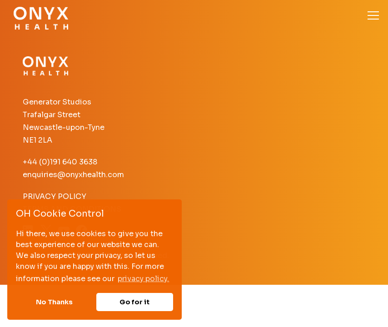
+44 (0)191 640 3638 (60, 162)
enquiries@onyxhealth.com (73, 174)
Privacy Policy (54, 196)
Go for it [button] (134, 302)
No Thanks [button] (54, 302)
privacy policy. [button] (143, 278)
